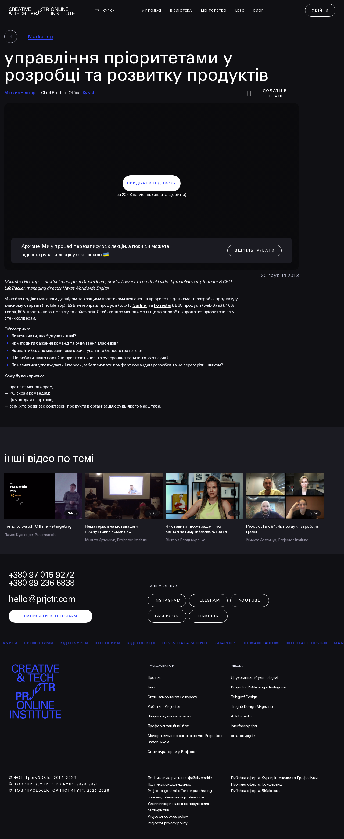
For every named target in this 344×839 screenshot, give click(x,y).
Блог (260, 7)
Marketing (40, 37)
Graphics (229, 643)
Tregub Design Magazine (252, 706)
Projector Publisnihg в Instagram (258, 687)
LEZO (242, 7)
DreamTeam (93, 281)
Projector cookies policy (168, 816)
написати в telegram (50, 616)
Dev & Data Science (188, 643)
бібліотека (183, 7)
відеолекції (144, 643)
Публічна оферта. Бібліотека (255, 790)
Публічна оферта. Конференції (257, 784)
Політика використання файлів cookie (180, 778)
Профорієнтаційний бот (168, 726)
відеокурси (76, 643)
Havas (68, 288)
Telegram (208, 600)
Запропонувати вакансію (169, 716)
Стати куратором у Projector (172, 751)
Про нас (155, 677)
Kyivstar (90, 92)
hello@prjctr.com (42, 599)
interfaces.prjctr (244, 726)
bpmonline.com (185, 281)
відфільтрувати (254, 250)
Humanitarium (264, 643)
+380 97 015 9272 (41, 575)
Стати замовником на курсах (172, 697)
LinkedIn (208, 616)
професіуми (41, 643)
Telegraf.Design (244, 697)
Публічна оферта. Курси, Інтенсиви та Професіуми (274, 778)
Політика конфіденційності (171, 784)
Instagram (167, 600)
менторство (216, 7)
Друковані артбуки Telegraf (254, 677)
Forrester (162, 305)
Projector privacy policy (167, 823)
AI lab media (241, 716)
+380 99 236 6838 (42, 583)
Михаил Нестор (19, 92)
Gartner (139, 305)
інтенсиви (110, 643)
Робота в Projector (164, 706)
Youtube (249, 600)
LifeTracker (14, 288)
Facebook (166, 616)
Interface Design (309, 643)
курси (13, 643)
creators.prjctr (243, 735)
